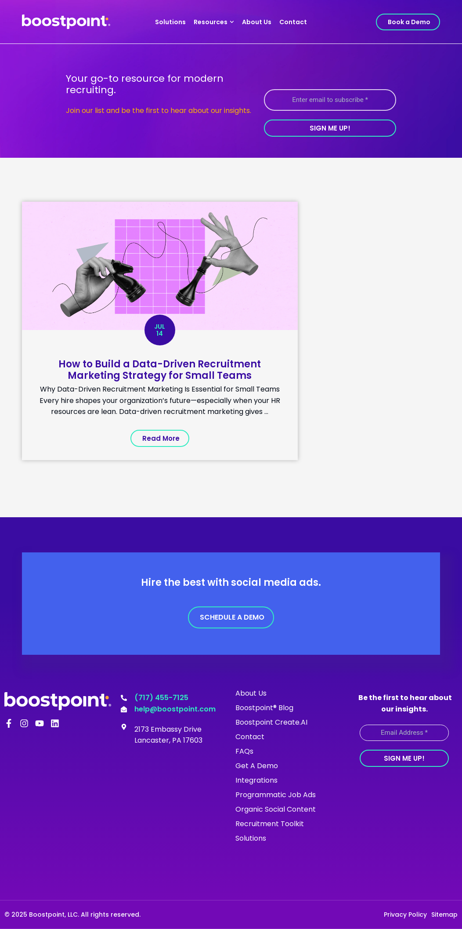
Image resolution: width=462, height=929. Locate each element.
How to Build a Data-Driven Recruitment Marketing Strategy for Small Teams (159, 369)
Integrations (256, 780)
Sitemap (444, 914)
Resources (214, 22)
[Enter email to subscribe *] (330, 100)
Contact (293, 22)
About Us (256, 22)
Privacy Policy (405, 914)
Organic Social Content (275, 809)
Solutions (170, 22)
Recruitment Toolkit (269, 824)
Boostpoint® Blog (264, 708)
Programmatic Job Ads (275, 795)
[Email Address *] (404, 732)
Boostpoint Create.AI (271, 722)
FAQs (244, 751)
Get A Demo (256, 766)
